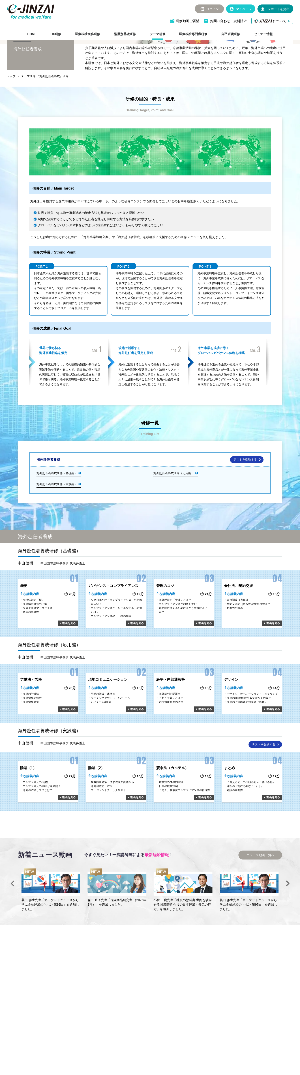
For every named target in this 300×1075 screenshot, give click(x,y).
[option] (50, 922)
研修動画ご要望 (187, 21)
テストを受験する (245, 492)
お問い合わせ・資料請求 (228, 21)
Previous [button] (12, 916)
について (272, 21)
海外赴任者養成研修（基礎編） (56, 506)
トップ (11, 109)
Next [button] (287, 916)
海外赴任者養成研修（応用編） (173, 506)
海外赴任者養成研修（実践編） (56, 516)
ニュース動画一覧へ (260, 887)
